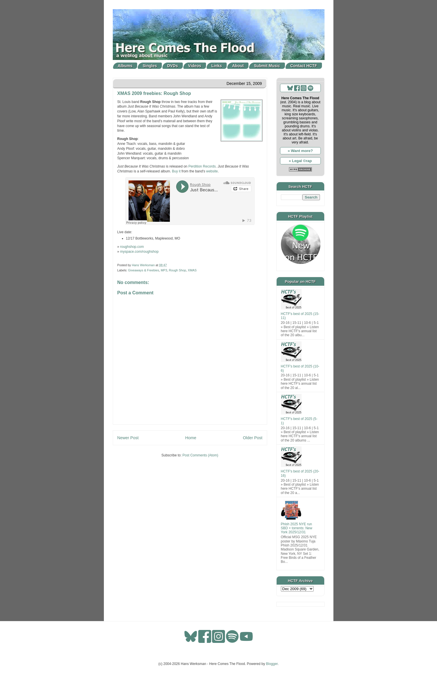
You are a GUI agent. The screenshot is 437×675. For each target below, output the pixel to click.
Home (190, 437)
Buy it (176, 171)
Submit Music (267, 65)
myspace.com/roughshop (139, 252)
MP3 (164, 270)
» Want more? (300, 151)
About (238, 65)
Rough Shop (177, 270)
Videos (194, 65)
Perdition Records (201, 166)
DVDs (172, 65)
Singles (150, 65)
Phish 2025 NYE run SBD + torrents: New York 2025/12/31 (296, 528)
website (212, 171)
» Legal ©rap (300, 161)
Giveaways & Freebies (143, 270)
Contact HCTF (303, 65)
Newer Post (128, 437)
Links (216, 65)
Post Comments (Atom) (200, 455)
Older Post (253, 437)
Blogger (272, 664)
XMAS (192, 270)
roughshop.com (132, 247)
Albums (125, 65)
